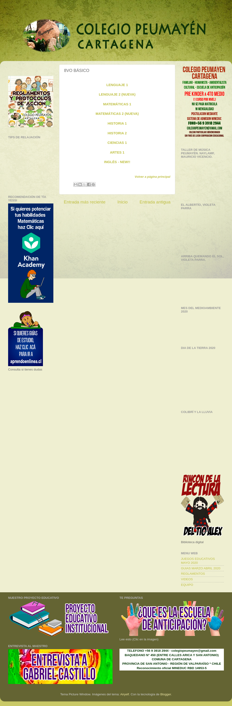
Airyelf (124, 694)
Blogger (165, 694)
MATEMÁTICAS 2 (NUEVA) (117, 114)
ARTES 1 (117, 152)
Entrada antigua (155, 202)
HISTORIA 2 (117, 133)
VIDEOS (187, 579)
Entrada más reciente (85, 202)
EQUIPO (187, 585)
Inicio (122, 202)
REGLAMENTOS (193, 573)
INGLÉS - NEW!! (117, 162)
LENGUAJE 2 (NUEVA (116, 94)
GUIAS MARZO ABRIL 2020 (200, 568)
